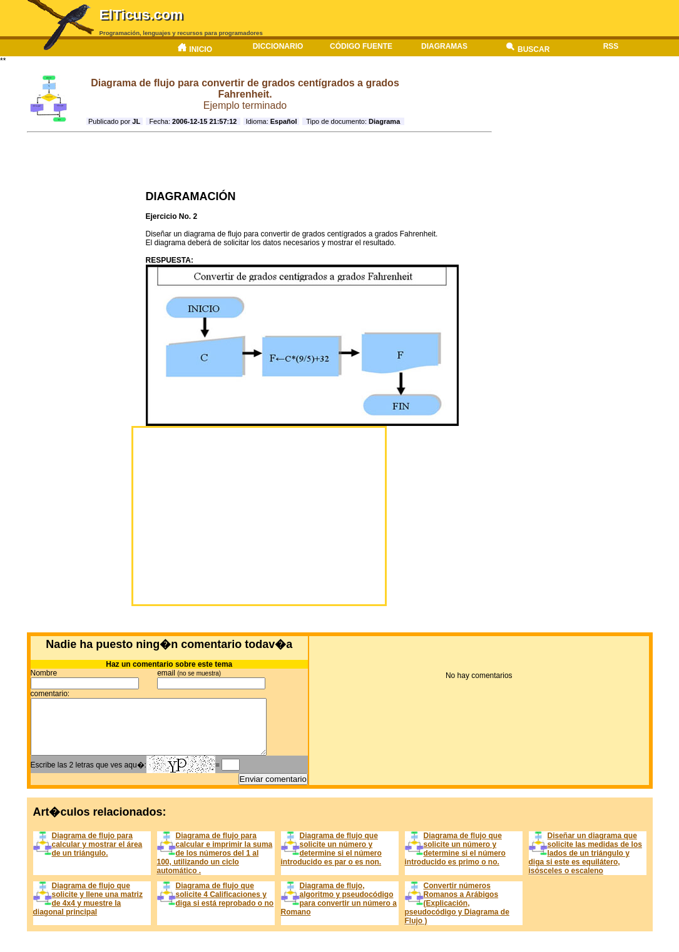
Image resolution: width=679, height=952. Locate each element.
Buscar (528, 48)
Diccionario (278, 46)
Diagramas (444, 46)
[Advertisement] (255, 161)
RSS (611, 46)
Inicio (194, 48)
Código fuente (361, 46)
